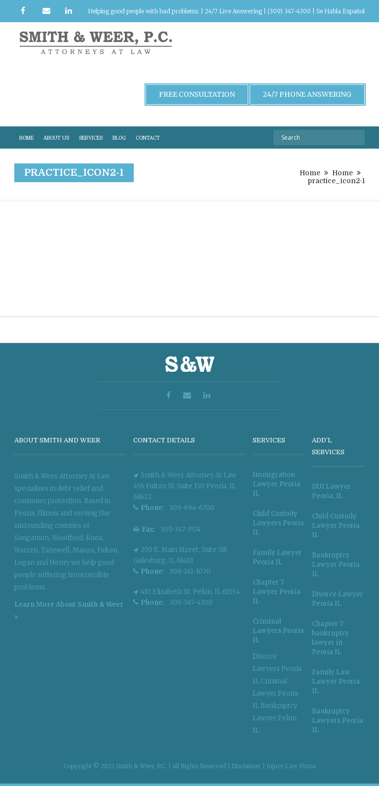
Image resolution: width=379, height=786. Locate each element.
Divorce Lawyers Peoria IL (277, 668)
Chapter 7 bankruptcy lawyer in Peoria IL (330, 638)
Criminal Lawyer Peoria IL (275, 693)
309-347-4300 (191, 602)
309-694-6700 (192, 508)
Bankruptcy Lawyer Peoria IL (336, 564)
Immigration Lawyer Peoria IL (277, 484)
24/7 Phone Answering (307, 94)
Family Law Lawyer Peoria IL (336, 681)
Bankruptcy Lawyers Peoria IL (337, 720)
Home (310, 173)
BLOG (119, 138)
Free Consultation (197, 94)
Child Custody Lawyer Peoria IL (336, 525)
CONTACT (148, 138)
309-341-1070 (190, 571)
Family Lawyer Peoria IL (277, 557)
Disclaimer (247, 766)
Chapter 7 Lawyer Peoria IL (277, 591)
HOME (26, 138)
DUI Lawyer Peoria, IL (331, 491)
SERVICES (91, 138)
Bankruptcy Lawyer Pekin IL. (275, 718)
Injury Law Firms (291, 766)
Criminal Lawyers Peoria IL (278, 630)
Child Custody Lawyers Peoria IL (278, 523)
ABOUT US (56, 138)
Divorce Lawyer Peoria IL (337, 599)
